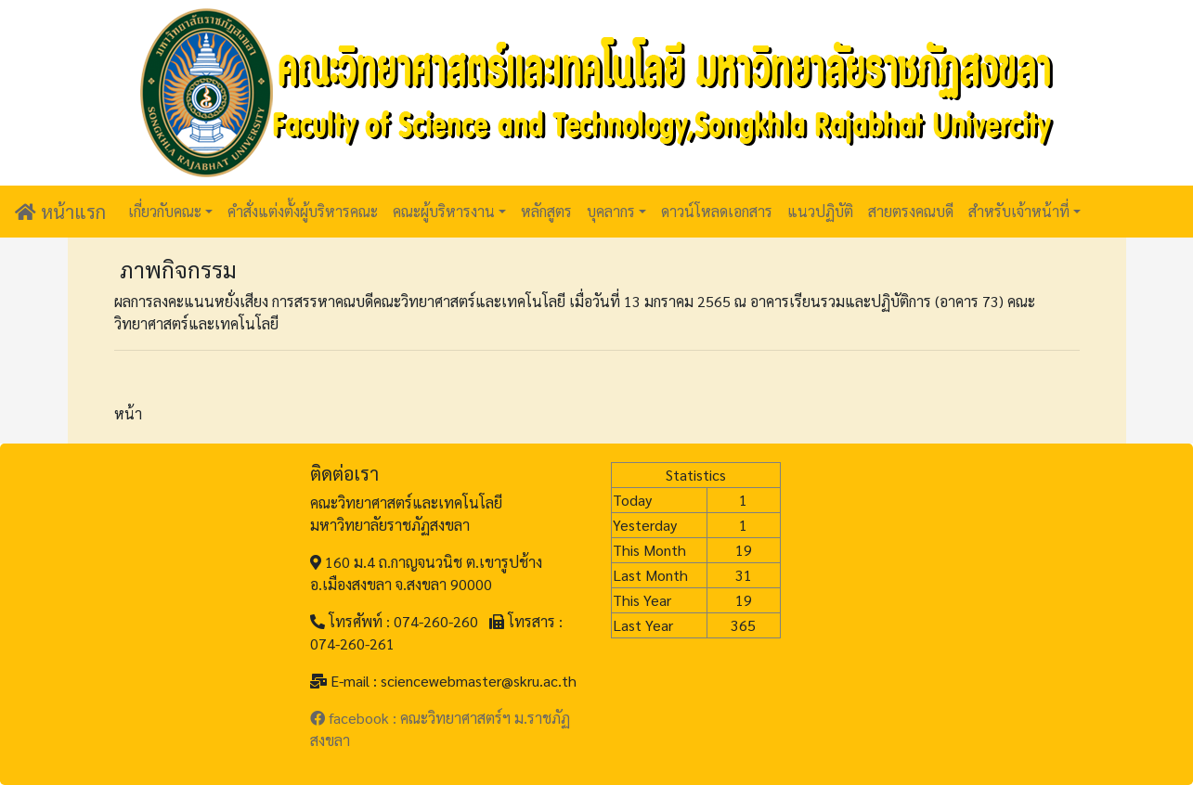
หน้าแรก (60, 211)
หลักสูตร (546, 211)
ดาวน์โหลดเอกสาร (716, 211)
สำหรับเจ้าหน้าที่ (1019, 211)
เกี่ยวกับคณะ (164, 211)
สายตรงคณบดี (910, 211)
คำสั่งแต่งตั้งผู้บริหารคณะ (302, 211)
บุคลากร (611, 211)
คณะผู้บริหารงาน (444, 211)
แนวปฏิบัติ (820, 211)
